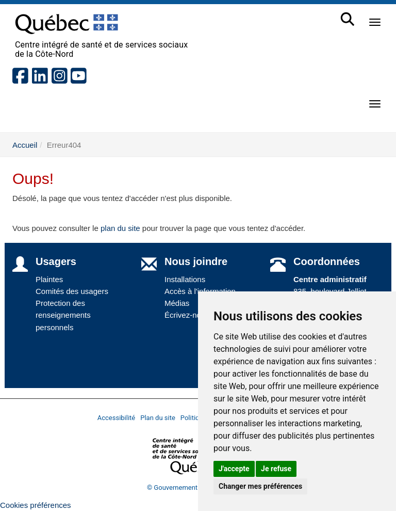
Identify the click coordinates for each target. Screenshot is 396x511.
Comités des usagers (72, 291)
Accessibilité (116, 418)
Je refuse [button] (276, 468)
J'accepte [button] (234, 468)
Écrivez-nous (186, 315)
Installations (184, 279)
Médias (176, 303)
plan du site (120, 228)
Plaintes (49, 279)
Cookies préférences (35, 505)
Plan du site (157, 418)
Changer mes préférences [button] (260, 486)
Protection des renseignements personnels (63, 315)
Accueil (24, 145)
